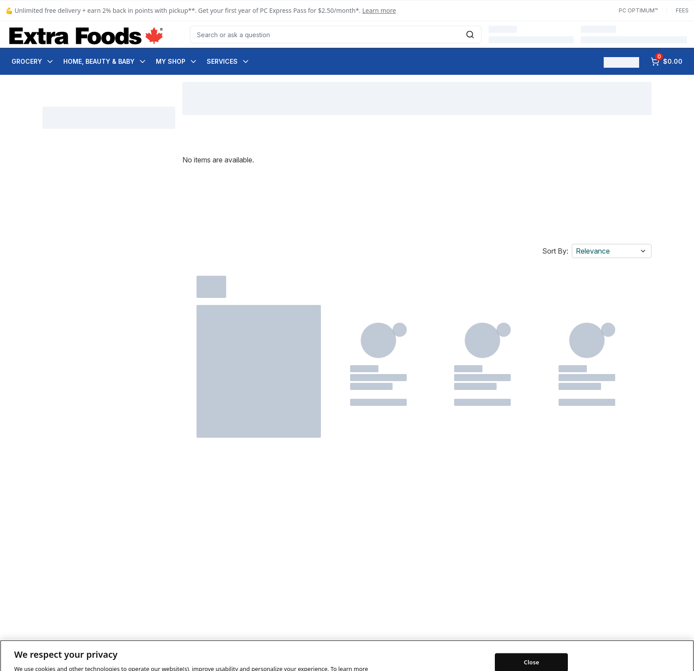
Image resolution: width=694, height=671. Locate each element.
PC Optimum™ (638, 10)
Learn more (379, 10)
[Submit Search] (470, 34)
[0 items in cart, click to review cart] (666, 61)
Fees (682, 10)
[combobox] (336, 34)
